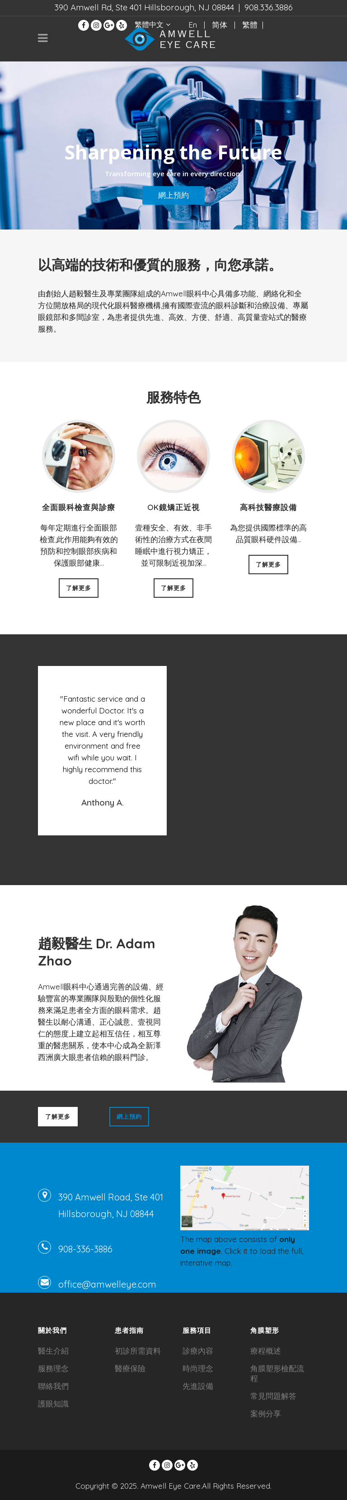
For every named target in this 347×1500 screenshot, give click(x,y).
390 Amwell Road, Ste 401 (110, 1197)
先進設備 (198, 1386)
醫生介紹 (53, 1350)
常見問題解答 (273, 1396)
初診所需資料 (138, 1350)
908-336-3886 (85, 1249)
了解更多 (78, 587)
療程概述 (265, 1350)
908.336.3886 (268, 7)
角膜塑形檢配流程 (277, 1373)
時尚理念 (198, 1368)
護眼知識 (53, 1403)
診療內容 (198, 1350)
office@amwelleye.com (107, 1284)
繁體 (250, 24)
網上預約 (173, 195)
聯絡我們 (53, 1386)
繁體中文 (149, 24)
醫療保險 (130, 1368)
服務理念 (53, 1368)
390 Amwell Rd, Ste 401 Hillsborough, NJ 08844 (144, 7)
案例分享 (265, 1413)
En (192, 24)
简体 (219, 24)
